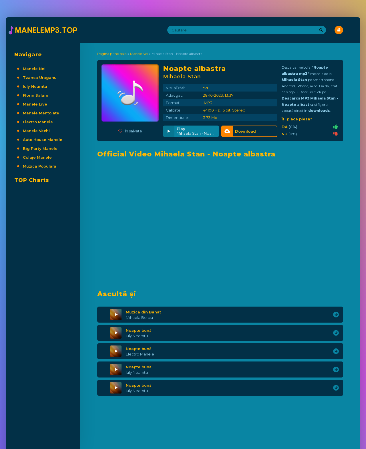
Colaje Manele (37, 157)
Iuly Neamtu (35, 86)
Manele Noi (34, 68)
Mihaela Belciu (139, 317)
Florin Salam (35, 95)
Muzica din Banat (143, 312)
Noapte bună (139, 330)
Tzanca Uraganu (40, 77)
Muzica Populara (39, 166)
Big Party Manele (40, 148)
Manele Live (35, 104)
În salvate (130, 131)
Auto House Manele (42, 139)
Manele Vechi (36, 130)
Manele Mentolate (41, 113)
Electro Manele (38, 122)
